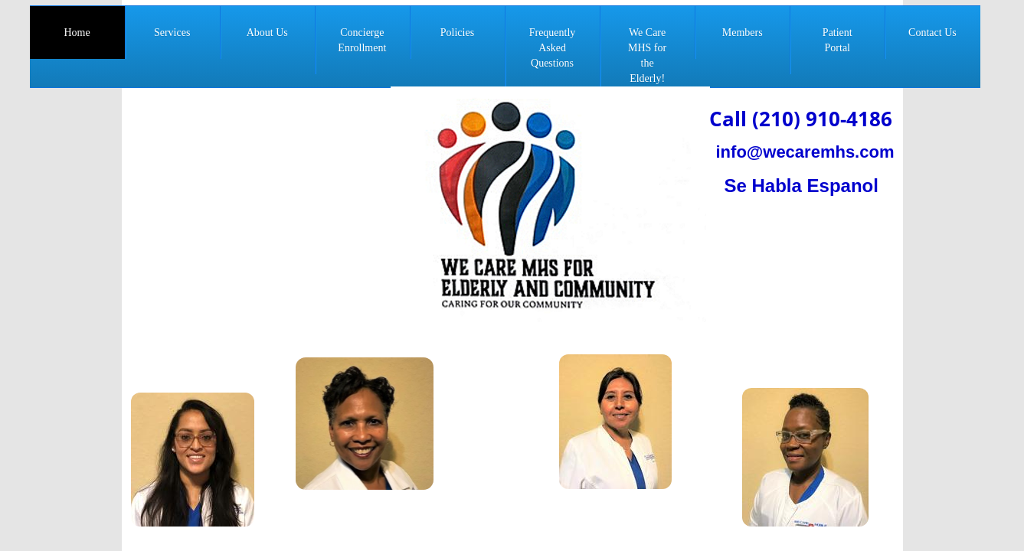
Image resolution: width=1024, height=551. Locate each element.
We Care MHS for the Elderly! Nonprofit (648, 63)
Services (172, 32)
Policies (457, 32)
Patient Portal (837, 40)
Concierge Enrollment (362, 40)
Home (77, 32)
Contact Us (932, 32)
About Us (267, 32)
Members (742, 32)
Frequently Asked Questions (552, 48)
